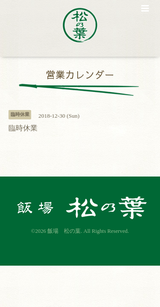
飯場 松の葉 (64, 231)
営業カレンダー (80, 74)
